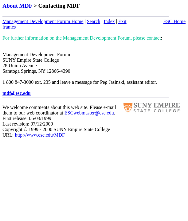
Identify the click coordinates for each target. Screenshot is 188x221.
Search (93, 21)
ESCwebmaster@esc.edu (89, 112)
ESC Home (174, 21)
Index (109, 21)
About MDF (17, 5)
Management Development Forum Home (43, 21)
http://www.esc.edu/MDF (40, 135)
